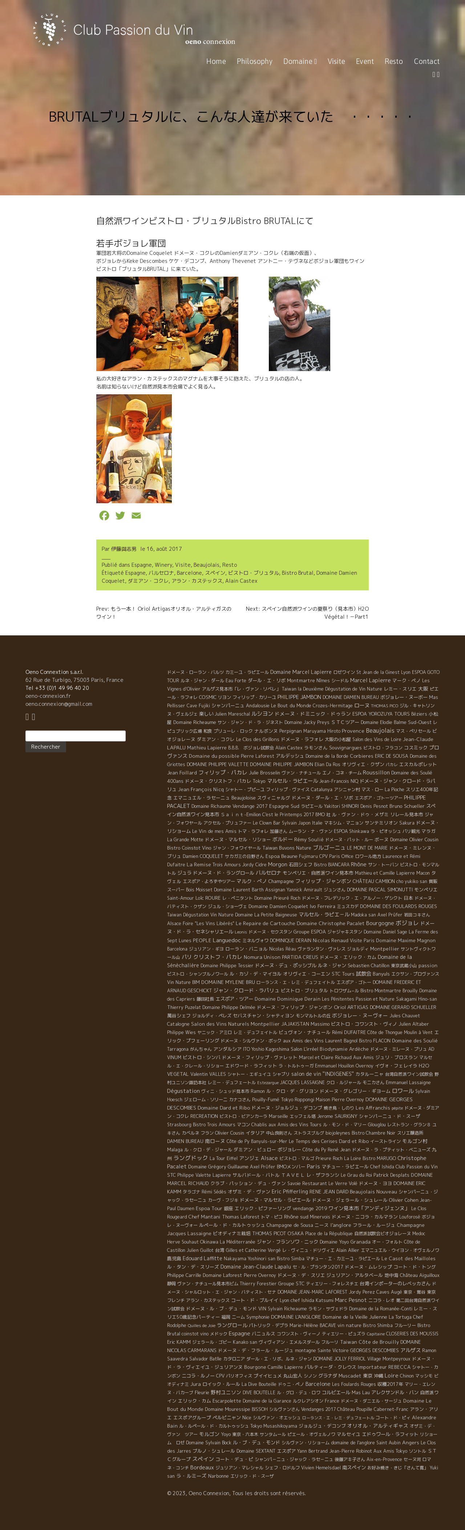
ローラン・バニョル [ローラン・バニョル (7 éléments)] (246, 948)
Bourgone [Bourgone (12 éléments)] (255, 1367)
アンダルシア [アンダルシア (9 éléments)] (227, 1049)
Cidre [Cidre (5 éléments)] (261, 865)
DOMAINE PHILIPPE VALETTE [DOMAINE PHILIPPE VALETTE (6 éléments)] (217, 764)
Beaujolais (206, 564)
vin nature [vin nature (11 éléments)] (349, 1325)
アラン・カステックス (196, 580)
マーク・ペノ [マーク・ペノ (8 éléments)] (406, 680)
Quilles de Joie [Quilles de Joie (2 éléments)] (201, 1325)
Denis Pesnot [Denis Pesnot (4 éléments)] (374, 806)
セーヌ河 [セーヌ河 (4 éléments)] (412, 1459)
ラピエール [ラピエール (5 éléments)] (312, 806)
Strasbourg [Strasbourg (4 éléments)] (179, 1125)
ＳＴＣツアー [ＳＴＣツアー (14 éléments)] (345, 722)
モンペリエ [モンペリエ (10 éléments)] (426, 889)
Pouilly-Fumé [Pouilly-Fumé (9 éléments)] (265, 1099)
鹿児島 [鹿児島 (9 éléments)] (174, 1258)
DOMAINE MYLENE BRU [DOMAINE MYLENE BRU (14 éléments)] (228, 982)
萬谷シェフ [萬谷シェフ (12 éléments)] (179, 1015)
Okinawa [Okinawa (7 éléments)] (209, 1241)
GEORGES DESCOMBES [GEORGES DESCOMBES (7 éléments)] (374, 1350)
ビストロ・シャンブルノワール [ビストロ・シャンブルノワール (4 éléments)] (197, 974)
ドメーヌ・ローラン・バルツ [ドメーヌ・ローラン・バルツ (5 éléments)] (195, 672)
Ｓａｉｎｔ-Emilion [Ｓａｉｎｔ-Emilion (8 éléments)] (241, 814)
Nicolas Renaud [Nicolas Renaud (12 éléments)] (330, 940)
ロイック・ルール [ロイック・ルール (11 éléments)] (221, 1384)
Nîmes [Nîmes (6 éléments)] (323, 680)
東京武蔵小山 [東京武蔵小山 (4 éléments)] (404, 966)
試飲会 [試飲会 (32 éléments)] (363, 973)
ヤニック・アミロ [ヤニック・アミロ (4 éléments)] (214, 1032)
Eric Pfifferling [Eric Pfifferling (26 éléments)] (290, 1191)
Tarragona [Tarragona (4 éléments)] (178, 1049)
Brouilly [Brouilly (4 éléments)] (410, 991)
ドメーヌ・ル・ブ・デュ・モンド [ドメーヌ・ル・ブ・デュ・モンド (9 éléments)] (221, 1308)
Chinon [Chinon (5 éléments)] (407, 1376)
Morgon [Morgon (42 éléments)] (277, 864)
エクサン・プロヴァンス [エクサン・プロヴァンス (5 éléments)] (415, 974)
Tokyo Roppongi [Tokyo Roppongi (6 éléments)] (297, 1099)
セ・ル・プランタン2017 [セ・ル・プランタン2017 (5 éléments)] (317, 1267)
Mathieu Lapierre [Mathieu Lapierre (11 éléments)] (207, 747)
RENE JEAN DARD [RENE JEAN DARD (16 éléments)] (329, 1191)
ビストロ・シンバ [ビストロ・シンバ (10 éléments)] (202, 1057)
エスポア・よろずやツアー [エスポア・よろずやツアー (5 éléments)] (209, 881)
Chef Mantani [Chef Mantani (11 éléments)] (205, 1216)
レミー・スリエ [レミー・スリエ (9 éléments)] (400, 688)
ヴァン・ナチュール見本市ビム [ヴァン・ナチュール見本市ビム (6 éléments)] (207, 1284)
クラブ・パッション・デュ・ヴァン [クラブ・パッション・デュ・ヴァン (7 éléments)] (248, 1183)
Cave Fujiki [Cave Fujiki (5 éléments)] (198, 706)
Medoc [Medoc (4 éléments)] (418, 1233)
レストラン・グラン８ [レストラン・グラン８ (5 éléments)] (409, 1125)
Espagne (142, 564)
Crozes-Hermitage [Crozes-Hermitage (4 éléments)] (333, 706)
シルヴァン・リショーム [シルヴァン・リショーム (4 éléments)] (305, 1443)
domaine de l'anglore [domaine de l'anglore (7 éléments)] (353, 1442)
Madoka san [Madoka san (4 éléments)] (363, 915)
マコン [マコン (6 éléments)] (243, 1125)
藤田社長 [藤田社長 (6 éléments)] (205, 999)
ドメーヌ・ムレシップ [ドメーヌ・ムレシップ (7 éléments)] (368, 1267)
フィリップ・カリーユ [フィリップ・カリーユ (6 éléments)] (254, 697)
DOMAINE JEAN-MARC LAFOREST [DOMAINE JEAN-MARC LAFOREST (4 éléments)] (312, 1292)
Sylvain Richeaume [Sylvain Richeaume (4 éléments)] (287, 1309)
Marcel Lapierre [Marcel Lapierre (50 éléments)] (370, 680)
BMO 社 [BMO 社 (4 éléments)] (323, 814)
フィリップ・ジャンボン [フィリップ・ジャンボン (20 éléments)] (323, 881)
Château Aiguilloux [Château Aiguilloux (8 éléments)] (420, 1275)
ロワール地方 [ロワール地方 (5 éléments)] (368, 856)
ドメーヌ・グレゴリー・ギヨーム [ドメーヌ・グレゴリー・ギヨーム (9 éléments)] (355, 1091)
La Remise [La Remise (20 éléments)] (199, 864)
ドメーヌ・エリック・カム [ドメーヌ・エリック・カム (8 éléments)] (348, 957)
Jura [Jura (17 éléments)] (195, 1383)
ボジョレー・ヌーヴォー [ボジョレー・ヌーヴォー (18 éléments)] (360, 1015)
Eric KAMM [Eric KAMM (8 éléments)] (179, 1342)
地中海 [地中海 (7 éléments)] (391, 1275)
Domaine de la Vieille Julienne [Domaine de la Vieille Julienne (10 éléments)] (355, 1317)
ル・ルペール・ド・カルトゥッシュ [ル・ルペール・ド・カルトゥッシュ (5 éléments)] (214, 1426)
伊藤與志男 (124, 548)
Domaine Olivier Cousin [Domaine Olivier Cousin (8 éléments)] (414, 839)
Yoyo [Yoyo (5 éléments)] (226, 1434)
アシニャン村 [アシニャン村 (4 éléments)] (347, 789)
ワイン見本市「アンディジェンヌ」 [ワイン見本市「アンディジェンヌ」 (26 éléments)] (369, 1208)
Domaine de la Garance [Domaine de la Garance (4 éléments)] (267, 1401)
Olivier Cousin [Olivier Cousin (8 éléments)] (229, 1133)
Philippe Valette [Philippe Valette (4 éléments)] (194, 1175)
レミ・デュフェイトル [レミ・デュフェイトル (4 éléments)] (255, 1032)
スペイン (215, 572)
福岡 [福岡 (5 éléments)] (226, 1317)
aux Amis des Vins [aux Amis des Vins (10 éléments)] (303, 1040)
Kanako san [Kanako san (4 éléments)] (245, 1342)
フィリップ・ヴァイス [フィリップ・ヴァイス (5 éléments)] (288, 789)
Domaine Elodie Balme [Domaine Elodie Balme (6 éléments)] (384, 722)
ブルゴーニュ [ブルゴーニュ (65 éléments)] (329, 847)
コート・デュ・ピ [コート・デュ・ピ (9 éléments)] (234, 1459)
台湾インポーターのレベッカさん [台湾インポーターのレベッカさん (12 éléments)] (395, 1283)
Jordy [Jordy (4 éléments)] (248, 865)
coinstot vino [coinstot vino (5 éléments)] (195, 1334)
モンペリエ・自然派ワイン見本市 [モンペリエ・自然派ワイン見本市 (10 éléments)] (318, 873)
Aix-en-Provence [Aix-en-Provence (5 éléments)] (384, 1459)
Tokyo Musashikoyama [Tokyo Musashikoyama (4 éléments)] (273, 1426)
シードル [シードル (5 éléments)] (340, 680)
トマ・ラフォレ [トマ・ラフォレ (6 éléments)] (253, 831)
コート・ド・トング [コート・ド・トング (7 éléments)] (414, 1267)
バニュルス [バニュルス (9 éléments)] (263, 1333)
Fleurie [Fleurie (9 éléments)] (202, 1392)
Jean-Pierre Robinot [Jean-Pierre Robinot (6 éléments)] (350, 1451)
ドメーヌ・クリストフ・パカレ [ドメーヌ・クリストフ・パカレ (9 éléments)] (218, 781)
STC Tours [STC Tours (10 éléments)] (343, 974)
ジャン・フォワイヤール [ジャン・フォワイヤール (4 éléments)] (237, 848)
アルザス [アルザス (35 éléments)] (410, 1350)
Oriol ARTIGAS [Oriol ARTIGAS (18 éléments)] (351, 1007)
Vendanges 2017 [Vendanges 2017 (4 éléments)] (318, 1409)
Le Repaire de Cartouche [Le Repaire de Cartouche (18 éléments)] (265, 923)
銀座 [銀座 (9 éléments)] (228, 1208)
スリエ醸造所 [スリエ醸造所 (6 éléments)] (410, 1133)
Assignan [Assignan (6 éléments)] (275, 890)
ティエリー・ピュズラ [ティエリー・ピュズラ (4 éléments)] (343, 1334)
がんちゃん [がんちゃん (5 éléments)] (201, 1049)
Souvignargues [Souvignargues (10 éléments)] (345, 747)
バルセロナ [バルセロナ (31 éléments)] (268, 872)
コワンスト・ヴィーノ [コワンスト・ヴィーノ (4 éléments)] (298, 1334)
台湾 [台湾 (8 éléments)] (220, 1250)
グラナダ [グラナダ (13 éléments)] (327, 1375)
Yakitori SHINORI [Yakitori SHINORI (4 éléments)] (341, 806)
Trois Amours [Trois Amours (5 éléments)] (227, 865)
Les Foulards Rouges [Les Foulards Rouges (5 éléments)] (354, 1384)
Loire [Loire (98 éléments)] (392, 1375)
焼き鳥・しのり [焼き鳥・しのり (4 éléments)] (339, 1108)
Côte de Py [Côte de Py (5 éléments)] (238, 1141)
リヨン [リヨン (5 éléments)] (224, 697)
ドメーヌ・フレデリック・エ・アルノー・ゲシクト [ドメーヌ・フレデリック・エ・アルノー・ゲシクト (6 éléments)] (352, 898)
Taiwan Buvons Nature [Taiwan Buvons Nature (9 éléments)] (286, 848)
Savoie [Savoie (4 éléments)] (294, 1183)
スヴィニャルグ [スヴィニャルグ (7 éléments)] (273, 797)
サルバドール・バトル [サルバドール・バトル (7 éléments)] (256, 1175)
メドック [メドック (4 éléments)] (218, 1334)
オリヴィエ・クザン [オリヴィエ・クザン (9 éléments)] (363, 764)
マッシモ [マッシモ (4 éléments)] (424, 1376)
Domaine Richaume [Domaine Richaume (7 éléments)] (211, 806)
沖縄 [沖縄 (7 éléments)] (378, 1375)
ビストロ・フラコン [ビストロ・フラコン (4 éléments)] (383, 748)
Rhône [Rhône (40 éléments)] (359, 864)
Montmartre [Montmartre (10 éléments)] (301, 680)
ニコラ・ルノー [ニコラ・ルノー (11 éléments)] (198, 1375)
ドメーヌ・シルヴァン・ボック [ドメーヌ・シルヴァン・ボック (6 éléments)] (251, 1041)
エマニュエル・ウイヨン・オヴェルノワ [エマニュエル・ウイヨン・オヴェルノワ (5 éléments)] (400, 1250)
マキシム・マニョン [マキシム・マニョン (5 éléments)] (343, 823)
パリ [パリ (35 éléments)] (187, 957)
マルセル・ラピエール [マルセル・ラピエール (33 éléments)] (292, 781)
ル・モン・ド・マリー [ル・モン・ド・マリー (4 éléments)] (345, 1125)
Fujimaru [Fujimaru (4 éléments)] (308, 856)
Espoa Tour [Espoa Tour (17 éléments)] (209, 1208)
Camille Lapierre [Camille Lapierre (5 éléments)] (285, 1367)
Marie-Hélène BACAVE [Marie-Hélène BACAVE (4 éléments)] (313, 1325)
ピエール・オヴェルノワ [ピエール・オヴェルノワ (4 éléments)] (311, 1434)
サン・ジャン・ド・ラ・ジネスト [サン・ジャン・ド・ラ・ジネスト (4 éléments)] (250, 722)
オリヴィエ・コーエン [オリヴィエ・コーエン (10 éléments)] (306, 974)
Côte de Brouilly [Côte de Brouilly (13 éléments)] (379, 1342)
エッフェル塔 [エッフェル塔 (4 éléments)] (303, 1116)
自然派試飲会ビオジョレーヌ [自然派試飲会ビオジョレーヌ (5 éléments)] (382, 1233)
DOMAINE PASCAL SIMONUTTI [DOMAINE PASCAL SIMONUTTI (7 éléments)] (380, 889)
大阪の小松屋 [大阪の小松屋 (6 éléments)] (338, 739)
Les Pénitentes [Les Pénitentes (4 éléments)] (338, 999)
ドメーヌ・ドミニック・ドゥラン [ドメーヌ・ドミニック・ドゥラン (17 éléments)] (313, 713)
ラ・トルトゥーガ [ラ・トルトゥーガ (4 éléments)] (296, 1066)
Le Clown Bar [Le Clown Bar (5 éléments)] (266, 823)
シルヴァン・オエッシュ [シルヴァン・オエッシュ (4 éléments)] (277, 1418)
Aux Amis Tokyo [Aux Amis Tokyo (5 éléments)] (390, 1451)
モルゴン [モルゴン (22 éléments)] (209, 1434)
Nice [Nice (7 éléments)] (246, 1417)
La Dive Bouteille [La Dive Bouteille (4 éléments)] (259, 1384)
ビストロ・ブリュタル (253, 572)
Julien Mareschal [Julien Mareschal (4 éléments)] (232, 714)
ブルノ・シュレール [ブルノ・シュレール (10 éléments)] (214, 1451)
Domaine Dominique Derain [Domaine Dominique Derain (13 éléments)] (287, 999)
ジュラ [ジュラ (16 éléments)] (184, 873)
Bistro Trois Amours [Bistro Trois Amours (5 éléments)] (214, 1125)
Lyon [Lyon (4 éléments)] (406, 672)
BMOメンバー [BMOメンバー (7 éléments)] (291, 1166)
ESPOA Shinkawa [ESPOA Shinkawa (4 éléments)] (351, 831)
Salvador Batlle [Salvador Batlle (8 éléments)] (205, 1358)
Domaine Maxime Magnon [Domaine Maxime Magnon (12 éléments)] (406, 940)
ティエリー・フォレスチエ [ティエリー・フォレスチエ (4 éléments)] (332, 1284)
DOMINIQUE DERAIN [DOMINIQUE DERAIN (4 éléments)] (290, 940)
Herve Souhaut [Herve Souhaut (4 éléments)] (183, 1242)
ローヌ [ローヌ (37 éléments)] (361, 705)
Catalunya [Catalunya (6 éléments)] (321, 789)
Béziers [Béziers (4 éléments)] (419, 714)
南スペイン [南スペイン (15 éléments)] (354, 1467)
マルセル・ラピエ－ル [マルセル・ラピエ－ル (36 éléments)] (324, 914)
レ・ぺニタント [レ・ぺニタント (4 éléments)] (237, 898)
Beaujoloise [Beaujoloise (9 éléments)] (243, 797)
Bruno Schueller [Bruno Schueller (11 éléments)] (407, 806)
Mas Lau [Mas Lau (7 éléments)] (361, 1392)
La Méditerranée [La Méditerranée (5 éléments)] (237, 1242)
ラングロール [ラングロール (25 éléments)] (232, 1325)
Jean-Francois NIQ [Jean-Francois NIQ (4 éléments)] (338, 781)
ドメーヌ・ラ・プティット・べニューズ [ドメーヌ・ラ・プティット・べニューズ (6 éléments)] (391, 1150)
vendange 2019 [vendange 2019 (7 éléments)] (310, 1208)
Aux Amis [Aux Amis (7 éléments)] (363, 1057)
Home (216, 61)
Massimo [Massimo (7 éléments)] (320, 1024)
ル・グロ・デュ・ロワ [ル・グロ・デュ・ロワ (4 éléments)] (298, 1392)
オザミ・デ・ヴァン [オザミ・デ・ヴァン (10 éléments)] (249, 1191)
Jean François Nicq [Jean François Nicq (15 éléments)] (201, 789)
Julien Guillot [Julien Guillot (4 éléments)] (200, 1250)
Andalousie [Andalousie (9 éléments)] (258, 705)
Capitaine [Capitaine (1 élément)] (376, 1334)
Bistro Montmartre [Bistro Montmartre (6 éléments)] (380, 991)
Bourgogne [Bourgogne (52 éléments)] (380, 923)
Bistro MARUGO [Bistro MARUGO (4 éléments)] (379, 1158)
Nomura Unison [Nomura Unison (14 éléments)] (262, 957)
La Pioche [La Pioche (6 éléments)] (394, 789)
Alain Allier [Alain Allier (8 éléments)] (347, 1250)
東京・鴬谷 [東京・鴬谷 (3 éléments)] (414, 1292)
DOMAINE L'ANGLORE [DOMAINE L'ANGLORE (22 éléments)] (296, 1316)
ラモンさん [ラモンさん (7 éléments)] (316, 747)
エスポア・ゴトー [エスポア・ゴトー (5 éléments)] (353, 982)
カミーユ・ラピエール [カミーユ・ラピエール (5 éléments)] (247, 672)
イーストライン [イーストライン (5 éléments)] (385, 1141)
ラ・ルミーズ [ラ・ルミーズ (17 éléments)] (191, 1475)
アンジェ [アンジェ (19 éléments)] (249, 1158)
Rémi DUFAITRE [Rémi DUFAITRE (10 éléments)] (349, 1032)
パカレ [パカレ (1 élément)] (392, 765)
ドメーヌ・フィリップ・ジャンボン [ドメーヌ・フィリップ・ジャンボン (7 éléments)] (294, 1007)
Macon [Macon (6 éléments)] (423, 873)
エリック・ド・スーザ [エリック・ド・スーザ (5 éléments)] (252, 1476)
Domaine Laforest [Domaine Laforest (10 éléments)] (222, 1275)
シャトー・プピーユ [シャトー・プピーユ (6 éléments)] (244, 789)
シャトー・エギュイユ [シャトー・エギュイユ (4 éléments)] (249, 1074)
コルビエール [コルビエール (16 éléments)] (336, 1392)
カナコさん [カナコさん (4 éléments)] (240, 1099)
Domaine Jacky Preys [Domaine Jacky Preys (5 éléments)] (306, 722)
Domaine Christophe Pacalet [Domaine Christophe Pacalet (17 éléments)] (331, 923)
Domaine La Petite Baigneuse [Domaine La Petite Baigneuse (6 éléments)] (266, 915)
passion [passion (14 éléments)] (427, 965)
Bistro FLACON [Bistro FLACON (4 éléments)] (375, 1041)
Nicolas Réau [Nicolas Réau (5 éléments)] (282, 949)
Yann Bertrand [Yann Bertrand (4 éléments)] (312, 1451)
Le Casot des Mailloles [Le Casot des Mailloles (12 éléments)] (408, 1258)
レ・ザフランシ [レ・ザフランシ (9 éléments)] (322, 1175)
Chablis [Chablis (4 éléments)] (259, 1125)
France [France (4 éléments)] (332, 1401)
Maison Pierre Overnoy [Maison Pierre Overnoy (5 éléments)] (340, 1099)
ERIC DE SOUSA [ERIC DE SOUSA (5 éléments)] (391, 756)
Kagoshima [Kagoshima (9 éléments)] (277, 1049)
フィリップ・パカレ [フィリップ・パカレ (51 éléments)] (222, 772)
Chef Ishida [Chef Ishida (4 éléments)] (382, 1167)
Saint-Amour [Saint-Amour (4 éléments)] (180, 898)
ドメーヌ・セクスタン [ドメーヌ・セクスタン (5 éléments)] (270, 932)
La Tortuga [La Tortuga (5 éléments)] (400, 1317)
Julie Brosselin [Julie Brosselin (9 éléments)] (264, 772)
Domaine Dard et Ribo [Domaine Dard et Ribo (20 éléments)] (224, 1107)
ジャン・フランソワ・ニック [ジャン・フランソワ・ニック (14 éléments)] (287, 1241)
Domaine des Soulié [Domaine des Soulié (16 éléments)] (415, 1040)
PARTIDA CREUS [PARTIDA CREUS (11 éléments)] (300, 957)
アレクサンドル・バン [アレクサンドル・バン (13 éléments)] (394, 1392)
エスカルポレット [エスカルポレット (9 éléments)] (418, 764)
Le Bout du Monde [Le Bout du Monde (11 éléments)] (291, 705)
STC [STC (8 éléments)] (171, 1175)
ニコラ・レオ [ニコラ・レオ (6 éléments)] (381, 1300)
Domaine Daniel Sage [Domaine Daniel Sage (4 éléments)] (385, 932)
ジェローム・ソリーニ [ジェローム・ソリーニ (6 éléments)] (205, 1099)
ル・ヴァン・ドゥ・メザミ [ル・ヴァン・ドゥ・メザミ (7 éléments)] (360, 814)
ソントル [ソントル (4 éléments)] (417, 1451)
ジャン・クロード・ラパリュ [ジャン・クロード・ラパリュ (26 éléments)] (246, 990)
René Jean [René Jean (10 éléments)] (339, 1149)
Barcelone (189, 572)
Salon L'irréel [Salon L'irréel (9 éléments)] (304, 1049)
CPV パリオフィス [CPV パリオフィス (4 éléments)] (234, 1376)
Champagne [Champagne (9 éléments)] (281, 881)
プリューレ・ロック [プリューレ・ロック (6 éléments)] (233, 731)
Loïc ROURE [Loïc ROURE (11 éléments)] (208, 898)
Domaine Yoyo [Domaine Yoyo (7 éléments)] (334, 1241)
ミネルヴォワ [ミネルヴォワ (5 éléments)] (255, 940)
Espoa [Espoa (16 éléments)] (273, 856)
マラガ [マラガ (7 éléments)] (428, 831)
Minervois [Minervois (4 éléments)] (320, 1217)
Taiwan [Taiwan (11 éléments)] (348, 1342)
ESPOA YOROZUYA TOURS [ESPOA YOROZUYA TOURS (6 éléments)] (381, 714)
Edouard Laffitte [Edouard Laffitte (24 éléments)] (202, 1258)
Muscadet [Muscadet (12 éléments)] (350, 1375)
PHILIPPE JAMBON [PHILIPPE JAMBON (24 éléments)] (299, 696)
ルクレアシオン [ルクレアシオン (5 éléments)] (308, 1401)
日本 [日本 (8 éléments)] (408, 898)
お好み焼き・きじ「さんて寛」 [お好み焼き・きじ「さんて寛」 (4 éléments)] (397, 1468)
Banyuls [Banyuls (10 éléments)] (381, 974)
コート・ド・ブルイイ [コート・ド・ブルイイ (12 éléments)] (254, 1300)
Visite (336, 61)
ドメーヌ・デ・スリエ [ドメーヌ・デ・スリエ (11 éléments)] (301, 1275)
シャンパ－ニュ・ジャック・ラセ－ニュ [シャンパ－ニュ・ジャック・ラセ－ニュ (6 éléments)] (294, 1459)
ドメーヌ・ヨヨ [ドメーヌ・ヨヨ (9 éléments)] (375, 1183)
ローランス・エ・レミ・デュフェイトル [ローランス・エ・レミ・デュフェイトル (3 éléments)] (295, 982)
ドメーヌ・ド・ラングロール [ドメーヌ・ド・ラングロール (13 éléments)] (223, 873)
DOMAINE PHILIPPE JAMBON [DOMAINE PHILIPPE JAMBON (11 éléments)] (281, 764)
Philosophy (254, 61)
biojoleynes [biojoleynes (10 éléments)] (338, 1133)
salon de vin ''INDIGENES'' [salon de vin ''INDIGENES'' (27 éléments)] (322, 1074)
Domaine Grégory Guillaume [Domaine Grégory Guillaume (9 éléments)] (218, 1166)
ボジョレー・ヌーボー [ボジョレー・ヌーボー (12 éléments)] (404, 697)
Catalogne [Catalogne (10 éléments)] (178, 1024)
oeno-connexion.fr (48, 695)
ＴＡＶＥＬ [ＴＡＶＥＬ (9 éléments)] (293, 1175)
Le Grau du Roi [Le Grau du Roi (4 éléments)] (356, 1175)
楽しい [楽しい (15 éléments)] (206, 714)
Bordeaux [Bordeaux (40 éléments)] (202, 1467)
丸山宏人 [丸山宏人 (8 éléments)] (292, 1375)
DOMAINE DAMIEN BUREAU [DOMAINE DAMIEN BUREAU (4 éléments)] (351, 697)
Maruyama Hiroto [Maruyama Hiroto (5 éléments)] (321, 731)
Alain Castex (241, 580)
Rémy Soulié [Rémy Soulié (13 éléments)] (309, 839)
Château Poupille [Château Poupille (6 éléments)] (354, 1409)
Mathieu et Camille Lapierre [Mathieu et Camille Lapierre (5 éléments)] (385, 873)
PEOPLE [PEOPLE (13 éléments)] (202, 940)
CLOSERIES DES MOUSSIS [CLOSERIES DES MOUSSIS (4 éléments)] (412, 1334)
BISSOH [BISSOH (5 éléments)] (260, 1409)
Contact (427, 61)
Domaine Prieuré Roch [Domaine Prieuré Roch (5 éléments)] (277, 898)
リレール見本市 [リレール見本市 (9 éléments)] (406, 814)
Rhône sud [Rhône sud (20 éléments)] (296, 1216)
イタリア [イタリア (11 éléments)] (255, 1133)
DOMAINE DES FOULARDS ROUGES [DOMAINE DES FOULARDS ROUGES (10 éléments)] (398, 906)
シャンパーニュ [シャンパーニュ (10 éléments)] (227, 705)
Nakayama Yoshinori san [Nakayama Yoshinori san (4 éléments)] (249, 1259)
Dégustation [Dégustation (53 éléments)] (183, 1091)
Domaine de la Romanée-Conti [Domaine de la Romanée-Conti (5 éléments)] (380, 1309)
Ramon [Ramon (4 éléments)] (258, 1091)
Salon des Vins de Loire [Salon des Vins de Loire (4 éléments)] (376, 739)
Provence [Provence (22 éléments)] (353, 730)
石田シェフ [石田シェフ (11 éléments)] (300, 864)
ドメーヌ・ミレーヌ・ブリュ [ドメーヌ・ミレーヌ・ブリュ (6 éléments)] (398, 1049)
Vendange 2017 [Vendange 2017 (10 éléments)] (250, 806)
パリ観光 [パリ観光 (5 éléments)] (411, 831)
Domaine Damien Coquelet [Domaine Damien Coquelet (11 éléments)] (278, 906)
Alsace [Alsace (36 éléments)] (269, 1158)
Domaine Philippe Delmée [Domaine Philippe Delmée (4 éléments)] (228, 1007)
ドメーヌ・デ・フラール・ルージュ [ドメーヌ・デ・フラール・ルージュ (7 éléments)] (256, 1350)
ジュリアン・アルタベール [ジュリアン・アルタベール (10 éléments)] (354, 1275)
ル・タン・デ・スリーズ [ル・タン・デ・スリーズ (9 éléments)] (193, 1267)
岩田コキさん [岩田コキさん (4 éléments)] (417, 915)
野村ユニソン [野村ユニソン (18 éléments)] (226, 1392)
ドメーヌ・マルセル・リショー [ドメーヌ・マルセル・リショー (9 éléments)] (238, 839)
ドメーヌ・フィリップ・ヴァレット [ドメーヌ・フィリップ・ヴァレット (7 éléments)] (260, 1057)
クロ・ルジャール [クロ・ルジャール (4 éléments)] (343, 1082)
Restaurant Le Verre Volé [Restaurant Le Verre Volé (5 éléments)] (329, 1183)
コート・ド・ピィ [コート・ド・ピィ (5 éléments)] (393, 1418)
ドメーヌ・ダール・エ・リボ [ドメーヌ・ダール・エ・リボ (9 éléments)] (322, 797)
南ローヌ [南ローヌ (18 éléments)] (215, 1141)
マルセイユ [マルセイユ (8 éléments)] (348, 1434)
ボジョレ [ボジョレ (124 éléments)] (407, 923)
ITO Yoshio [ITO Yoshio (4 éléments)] (253, 1049)
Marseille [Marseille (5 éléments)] (278, 1116)
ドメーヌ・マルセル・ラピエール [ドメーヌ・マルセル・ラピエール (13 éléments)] (275, 1200)
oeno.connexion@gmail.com (58, 703)
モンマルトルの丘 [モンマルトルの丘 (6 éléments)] (313, 1016)
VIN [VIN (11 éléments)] (262, 1308)
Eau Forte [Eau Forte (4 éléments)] (236, 680)
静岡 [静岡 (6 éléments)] (171, 1284)
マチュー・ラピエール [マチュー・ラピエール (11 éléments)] (345, 1166)
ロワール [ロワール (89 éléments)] (403, 1091)
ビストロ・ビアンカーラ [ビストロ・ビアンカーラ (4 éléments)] (243, 1116)
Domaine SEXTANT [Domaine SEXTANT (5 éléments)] (255, 1451)
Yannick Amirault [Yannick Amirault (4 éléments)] (304, 890)
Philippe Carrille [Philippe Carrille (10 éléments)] (184, 1275)
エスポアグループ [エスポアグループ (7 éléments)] (192, 1417)
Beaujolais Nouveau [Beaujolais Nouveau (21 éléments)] (373, 1191)
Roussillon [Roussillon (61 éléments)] (376, 772)
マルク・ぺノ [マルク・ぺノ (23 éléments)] (251, 881)
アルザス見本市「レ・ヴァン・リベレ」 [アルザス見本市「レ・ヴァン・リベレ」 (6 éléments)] (241, 689)
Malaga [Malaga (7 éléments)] (175, 1149)
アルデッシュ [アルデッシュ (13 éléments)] (290, 756)
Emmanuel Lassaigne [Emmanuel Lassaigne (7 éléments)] (408, 1082)
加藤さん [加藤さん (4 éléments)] (278, 831)
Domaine (300, 61)
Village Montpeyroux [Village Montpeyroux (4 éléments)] (389, 1359)
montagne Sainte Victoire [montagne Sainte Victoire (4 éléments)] (322, 1350)
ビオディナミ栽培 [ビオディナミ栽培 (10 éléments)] (232, 1233)
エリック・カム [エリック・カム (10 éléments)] (194, 1400)
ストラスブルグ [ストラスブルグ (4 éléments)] (309, 1133)
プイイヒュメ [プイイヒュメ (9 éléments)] (268, 1375)
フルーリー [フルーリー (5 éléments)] (405, 1325)
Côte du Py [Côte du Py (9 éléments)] (314, 1149)
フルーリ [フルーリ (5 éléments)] (330, 1342)
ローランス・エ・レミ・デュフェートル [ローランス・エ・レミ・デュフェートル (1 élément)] (338, 1418)
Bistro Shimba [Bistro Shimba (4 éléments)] (378, 1325)
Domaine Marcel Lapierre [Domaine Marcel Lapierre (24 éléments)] (301, 671)
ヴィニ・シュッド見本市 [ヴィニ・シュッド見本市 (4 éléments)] (225, 1091)
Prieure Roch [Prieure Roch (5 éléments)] (329, 1158)
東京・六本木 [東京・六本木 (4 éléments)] (245, 1434)
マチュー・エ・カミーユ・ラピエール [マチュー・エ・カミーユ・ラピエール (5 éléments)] (343, 1259)
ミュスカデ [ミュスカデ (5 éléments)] (348, 906)
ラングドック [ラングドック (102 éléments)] (190, 1158)
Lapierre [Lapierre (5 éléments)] (222, 1175)
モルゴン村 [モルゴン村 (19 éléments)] (415, 1141)
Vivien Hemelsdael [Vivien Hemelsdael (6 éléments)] (321, 1468)
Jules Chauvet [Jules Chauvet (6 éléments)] (404, 1016)
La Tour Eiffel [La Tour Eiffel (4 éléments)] (224, 1158)
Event (365, 61)
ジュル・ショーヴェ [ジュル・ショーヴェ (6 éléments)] (227, 906)
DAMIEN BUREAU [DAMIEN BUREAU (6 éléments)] (185, 1141)
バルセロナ (161, 572)
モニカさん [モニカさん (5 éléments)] (373, 1082)
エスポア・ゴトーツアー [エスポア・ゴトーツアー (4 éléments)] (379, 798)
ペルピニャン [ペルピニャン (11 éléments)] (227, 1417)
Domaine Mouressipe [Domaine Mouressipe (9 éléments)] (227, 1409)
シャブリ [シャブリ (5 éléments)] (281, 1074)
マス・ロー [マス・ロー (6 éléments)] (372, 789)
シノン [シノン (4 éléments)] (310, 1376)
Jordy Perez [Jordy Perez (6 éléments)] (362, 1292)
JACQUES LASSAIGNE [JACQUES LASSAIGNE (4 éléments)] (302, 1082)
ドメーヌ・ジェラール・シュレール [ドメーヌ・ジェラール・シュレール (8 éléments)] (350, 1200)
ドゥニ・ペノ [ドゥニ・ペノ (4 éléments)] (291, 1384)
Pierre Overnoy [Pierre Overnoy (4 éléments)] (260, 1275)
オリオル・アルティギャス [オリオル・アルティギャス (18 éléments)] (377, 1425)
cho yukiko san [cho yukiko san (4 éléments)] (411, 881)
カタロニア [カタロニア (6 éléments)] (234, 1359)
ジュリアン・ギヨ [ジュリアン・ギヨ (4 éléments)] (206, 949)
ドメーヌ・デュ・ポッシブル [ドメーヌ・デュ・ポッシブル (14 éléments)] (285, 965)
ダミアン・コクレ (148, 580)
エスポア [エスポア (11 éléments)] (286, 1451)
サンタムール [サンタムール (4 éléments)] (273, 1434)
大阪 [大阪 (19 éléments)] (423, 688)
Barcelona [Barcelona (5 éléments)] (177, 949)
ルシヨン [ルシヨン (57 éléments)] (262, 713)
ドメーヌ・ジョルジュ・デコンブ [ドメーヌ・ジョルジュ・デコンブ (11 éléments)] (286, 1107)
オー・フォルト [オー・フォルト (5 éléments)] (387, 1242)
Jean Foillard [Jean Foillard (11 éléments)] (182, 772)
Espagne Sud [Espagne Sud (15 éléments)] (284, 806)
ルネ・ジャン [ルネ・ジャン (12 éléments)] (332, 965)
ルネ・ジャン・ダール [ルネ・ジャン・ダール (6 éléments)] (202, 680)
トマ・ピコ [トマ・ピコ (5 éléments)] (272, 1217)
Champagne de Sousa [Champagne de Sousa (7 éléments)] (290, 1225)
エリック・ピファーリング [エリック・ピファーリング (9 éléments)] (263, 1208)
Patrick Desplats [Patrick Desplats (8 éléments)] (391, 1175)
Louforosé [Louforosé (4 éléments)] (409, 1217)
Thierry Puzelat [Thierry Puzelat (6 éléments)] (184, 1007)
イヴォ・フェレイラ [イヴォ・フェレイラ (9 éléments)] (396, 1065)
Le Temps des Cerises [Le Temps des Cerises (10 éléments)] (313, 1141)
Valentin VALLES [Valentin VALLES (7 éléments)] (208, 1074)
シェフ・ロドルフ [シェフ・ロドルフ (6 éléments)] (282, 1468)
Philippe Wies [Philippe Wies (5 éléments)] (181, 1032)
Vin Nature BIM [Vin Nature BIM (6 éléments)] (183, 982)
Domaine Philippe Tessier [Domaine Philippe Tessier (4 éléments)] (227, 966)
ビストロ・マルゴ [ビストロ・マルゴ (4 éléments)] (296, 1158)
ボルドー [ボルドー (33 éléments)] (282, 839)
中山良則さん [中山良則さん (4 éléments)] (279, 1133)
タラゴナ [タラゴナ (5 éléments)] (191, 1192)
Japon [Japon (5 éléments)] (304, 823)
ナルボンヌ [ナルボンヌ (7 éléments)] (266, 731)
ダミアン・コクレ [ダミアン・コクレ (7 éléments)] (216, 739)
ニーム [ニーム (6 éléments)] (238, 1317)
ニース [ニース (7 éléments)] (322, 1225)
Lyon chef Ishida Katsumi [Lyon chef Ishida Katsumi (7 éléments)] (306, 1300)
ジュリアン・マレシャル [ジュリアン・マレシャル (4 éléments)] (239, 1468)
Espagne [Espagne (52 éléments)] (239, 1333)
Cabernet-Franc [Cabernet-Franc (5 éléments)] (391, 1409)
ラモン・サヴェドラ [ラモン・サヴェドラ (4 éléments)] (328, 1309)
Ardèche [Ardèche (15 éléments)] (359, 1049)
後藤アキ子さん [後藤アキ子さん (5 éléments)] (350, 1459)
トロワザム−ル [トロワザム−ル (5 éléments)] (344, 991)
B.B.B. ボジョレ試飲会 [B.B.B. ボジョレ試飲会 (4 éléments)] (251, 748)
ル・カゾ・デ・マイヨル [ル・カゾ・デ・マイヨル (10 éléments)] (256, 974)
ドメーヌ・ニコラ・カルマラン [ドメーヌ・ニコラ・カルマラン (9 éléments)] (365, 1216)
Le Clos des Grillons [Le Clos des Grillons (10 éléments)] (257, 739)
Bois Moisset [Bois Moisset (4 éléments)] (199, 890)
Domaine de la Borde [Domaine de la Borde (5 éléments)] (327, 756)
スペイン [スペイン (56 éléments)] (203, 1459)
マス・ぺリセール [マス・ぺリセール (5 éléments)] (413, 731)
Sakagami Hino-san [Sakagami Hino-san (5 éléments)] (416, 999)
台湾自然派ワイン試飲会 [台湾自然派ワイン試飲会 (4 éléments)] (409, 1074)
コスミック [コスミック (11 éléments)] (416, 747)
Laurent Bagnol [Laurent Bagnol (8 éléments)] (341, 1040)
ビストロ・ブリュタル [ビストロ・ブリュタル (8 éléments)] (304, 990)
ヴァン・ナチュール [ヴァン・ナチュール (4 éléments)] (301, 773)
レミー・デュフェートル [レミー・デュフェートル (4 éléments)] (232, 1082)
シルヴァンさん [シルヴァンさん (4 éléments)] (284, 1409)
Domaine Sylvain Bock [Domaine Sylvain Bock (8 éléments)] (208, 1442)
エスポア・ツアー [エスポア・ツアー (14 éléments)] (234, 999)
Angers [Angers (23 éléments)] (410, 1442)
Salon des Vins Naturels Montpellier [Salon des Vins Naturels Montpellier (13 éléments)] (235, 1024)
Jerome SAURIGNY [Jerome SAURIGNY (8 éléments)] (337, 1116)
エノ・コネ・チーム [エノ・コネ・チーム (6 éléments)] (341, 773)
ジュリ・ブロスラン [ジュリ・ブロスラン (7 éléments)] (396, 1057)
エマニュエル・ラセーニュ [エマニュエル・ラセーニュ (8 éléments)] (201, 797)
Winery (163, 564)
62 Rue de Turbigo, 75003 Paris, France (74, 679)
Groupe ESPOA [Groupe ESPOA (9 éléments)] (310, 931)
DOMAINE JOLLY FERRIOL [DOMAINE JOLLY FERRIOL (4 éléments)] (339, 1359)
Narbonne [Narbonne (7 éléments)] (218, 1476)
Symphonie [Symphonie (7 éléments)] (258, 1317)
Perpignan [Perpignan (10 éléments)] (290, 731)
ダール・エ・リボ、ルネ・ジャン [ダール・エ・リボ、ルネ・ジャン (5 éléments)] (279, 1359)
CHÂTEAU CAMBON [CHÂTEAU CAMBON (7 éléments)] (374, 881)
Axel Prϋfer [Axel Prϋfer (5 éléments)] (262, 1167)
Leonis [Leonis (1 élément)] (241, 932)
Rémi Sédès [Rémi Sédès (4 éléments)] (214, 1192)
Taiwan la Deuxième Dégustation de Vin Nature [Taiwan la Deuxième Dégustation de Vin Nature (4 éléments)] (332, 689)
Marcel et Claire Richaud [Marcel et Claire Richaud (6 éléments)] (325, 1057)
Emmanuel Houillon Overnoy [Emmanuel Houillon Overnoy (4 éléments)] (344, 1066)
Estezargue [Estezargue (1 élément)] (268, 1083)
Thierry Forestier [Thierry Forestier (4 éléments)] (258, 1284)
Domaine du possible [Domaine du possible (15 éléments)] (214, 756)
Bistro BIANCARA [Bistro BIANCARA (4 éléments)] (331, 865)
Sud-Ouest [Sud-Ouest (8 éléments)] (420, 722)
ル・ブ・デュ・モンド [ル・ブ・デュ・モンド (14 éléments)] (256, 1442)
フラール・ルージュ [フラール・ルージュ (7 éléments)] (374, 1225)
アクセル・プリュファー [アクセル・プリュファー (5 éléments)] (227, 823)
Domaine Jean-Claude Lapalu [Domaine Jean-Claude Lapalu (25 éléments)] (256, 1266)
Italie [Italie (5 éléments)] (317, 823)
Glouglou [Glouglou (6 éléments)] (377, 1125)
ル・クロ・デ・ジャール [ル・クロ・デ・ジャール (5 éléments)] (208, 1150)
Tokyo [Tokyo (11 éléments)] (259, 781)
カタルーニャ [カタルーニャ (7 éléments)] (369, 1074)
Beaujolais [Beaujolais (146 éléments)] (380, 731)
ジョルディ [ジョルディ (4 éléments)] (358, 949)
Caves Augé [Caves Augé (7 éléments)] (389, 1292)
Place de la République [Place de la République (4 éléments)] (329, 1233)
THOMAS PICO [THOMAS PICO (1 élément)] (384, 706)
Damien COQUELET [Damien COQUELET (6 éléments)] (203, 856)
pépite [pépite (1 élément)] (397, 1108)
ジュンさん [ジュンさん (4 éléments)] (334, 890)
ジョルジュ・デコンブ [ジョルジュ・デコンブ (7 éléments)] (322, 1426)
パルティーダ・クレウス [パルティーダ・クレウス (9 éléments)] (330, 1367)
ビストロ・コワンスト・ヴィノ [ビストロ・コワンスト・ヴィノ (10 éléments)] (364, 1024)
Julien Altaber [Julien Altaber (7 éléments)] (414, 1024)
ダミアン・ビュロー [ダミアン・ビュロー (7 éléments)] (255, 1149)
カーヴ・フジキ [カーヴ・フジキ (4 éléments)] (223, 1200)
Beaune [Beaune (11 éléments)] (289, 856)
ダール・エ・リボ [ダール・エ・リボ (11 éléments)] (267, 680)
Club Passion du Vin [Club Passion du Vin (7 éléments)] (417, 1166)
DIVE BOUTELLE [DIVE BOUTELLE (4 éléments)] (259, 1392)
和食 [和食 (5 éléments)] (207, 731)
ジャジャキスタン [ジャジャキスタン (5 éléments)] (344, 932)
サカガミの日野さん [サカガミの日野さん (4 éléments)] (244, 856)
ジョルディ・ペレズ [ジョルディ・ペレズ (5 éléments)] (211, 1016)
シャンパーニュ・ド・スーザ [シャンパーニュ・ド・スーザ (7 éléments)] (389, 1116)
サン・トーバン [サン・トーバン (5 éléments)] (383, 865)
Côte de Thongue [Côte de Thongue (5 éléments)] (385, 1032)
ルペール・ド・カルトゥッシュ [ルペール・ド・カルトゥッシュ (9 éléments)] (232, 1225)
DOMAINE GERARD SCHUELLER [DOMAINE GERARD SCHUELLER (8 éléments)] (403, 1007)
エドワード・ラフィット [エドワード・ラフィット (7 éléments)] (251, 1065)
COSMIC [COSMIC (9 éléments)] (208, 697)
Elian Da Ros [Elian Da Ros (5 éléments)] (327, 764)
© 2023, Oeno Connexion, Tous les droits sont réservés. (236, 1493)
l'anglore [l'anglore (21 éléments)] (340, 1224)
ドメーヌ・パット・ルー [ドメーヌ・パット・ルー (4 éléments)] (349, 840)
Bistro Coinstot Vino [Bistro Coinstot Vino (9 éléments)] (189, 848)
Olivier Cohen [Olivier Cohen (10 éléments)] (403, 1200)
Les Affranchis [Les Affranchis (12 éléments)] (373, 1107)
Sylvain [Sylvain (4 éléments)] (289, 823)
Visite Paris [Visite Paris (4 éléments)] (362, 940)
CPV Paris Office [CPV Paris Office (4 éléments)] (336, 856)
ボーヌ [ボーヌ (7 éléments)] (382, 839)
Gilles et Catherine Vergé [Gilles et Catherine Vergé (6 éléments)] (253, 1250)
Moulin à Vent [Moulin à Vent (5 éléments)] (418, 1032)
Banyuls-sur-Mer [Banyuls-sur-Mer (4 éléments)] (269, 1141)
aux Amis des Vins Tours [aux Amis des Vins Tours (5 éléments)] (295, 1125)
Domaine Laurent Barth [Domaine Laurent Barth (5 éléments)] (239, 890)
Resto (394, 61)
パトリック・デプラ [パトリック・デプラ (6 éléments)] (268, 1325)
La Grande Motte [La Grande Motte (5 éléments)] (185, 840)
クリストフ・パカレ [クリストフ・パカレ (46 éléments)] (217, 957)
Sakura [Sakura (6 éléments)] (407, 823)
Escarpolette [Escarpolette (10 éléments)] (227, 1400)
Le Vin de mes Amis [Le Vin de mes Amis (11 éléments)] (214, 831)
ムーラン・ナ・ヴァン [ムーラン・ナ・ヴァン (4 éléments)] (310, 831)
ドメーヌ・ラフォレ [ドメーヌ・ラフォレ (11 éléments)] (302, 739)
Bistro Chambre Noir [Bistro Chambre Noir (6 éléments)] (374, 1133)
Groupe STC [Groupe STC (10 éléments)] (291, 1283)
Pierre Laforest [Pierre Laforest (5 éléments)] (257, 756)
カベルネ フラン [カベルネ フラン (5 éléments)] (198, 1133)
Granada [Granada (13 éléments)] (360, 1241)
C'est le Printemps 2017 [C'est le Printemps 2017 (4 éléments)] (288, 814)
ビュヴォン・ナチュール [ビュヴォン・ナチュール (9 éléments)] (305, 1032)
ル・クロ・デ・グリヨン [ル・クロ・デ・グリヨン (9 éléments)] (292, 1091)
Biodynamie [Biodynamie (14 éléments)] (334, 1049)
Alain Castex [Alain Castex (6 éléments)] (289, 748)
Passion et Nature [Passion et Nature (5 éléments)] (375, 999)
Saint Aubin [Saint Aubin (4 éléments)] (388, 1443)
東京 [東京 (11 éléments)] (367, 1375)
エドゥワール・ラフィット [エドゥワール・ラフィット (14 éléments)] (390, 1434)
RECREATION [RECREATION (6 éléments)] (204, 1116)
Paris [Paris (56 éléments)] (313, 1166)
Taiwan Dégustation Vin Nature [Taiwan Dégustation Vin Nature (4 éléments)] (200, 915)
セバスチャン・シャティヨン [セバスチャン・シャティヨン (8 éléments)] (263, 1015)
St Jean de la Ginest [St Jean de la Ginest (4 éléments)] (378, 672)
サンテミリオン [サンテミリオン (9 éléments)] (381, 822)
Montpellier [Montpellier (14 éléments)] (384, 948)
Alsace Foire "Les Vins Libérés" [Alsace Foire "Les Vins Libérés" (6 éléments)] (200, 923)
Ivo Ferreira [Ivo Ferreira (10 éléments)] (322, 906)
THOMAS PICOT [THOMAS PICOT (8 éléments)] (269, 1233)
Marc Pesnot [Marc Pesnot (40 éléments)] (351, 1300)
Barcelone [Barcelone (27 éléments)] (318, 1384)
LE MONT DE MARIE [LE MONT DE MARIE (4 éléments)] (367, 848)
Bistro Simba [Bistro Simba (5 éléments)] (290, 1259)
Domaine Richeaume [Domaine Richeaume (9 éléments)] (194, 722)
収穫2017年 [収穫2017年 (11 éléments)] (390, 1384)
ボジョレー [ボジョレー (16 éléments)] (289, 1149)
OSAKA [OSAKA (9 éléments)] (296, 1233)
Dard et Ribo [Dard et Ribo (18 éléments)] (354, 1141)
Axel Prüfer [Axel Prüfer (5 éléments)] (390, 915)
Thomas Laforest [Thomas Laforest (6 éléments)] (240, 1217)
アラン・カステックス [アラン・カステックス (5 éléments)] (208, 1300)
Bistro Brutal (298, 572)
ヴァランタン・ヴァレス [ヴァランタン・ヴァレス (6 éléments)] (321, 949)
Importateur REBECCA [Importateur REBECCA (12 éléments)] (384, 1367)
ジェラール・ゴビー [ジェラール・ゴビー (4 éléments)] (211, 1342)
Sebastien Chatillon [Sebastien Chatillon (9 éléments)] (368, 965)
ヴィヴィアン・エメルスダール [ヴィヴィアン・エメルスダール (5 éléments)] (289, 1342)
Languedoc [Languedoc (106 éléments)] (227, 940)
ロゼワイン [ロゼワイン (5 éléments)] (344, 672)
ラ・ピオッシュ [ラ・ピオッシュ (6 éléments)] (386, 831)
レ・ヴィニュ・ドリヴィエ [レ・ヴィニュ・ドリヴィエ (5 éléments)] (308, 1250)
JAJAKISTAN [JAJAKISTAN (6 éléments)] (295, 1024)
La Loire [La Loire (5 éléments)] (352, 1158)
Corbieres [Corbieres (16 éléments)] (361, 756)
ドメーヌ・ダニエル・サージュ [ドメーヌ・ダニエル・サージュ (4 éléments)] (371, 1401)
